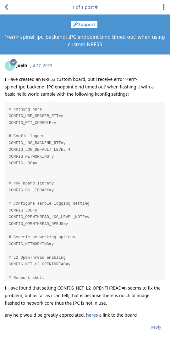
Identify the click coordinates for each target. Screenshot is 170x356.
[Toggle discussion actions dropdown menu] (163, 7)
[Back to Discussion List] (6, 7)
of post (85, 7)
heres (92, 315)
